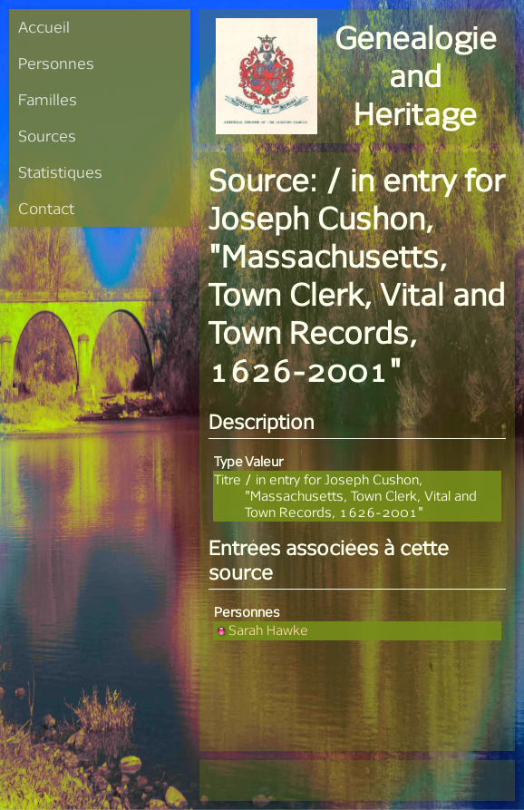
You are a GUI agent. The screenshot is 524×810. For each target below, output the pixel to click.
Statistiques (60, 172)
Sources (47, 135)
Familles (47, 99)
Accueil (44, 26)
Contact (46, 208)
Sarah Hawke (261, 630)
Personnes (56, 63)
